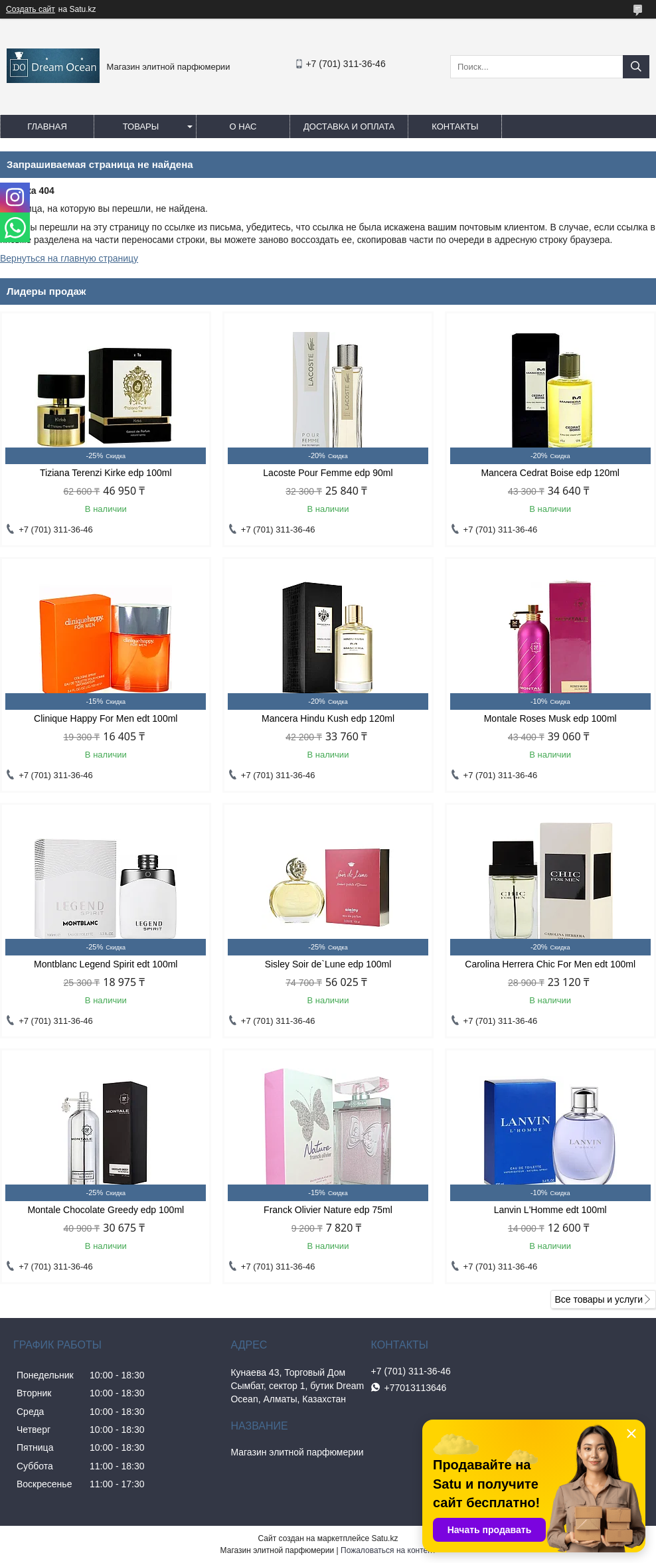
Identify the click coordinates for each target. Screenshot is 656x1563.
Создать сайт (30, 9)
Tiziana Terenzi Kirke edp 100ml (105, 472)
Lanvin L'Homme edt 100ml (550, 1209)
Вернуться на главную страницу (69, 258)
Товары (141, 126)
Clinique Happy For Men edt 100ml (105, 718)
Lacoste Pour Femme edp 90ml (327, 472)
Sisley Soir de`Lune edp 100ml (328, 964)
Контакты (455, 126)
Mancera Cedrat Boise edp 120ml (550, 472)
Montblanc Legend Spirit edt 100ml (105, 964)
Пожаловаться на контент (388, 1550)
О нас (243, 126)
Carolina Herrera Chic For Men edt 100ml (550, 964)
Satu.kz (384, 1538)
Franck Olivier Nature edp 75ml (328, 1209)
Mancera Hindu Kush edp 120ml (328, 718)
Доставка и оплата (348, 126)
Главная (47, 126)
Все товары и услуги (598, 1299)
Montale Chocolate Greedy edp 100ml (105, 1209)
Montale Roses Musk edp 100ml (550, 718)
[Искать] (636, 66)
